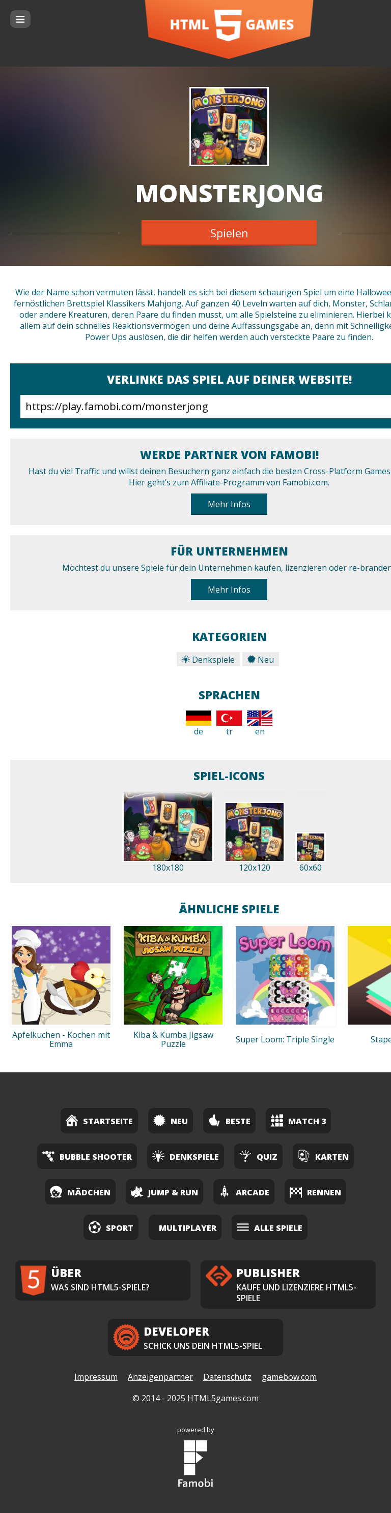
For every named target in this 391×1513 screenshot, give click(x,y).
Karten (323, 1156)
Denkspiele (208, 659)
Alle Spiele (269, 1227)
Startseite (99, 1120)
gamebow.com (289, 1376)
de (198, 724)
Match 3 (298, 1120)
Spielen (229, 232)
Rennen (315, 1191)
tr (229, 724)
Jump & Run (164, 1191)
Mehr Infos (229, 504)
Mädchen (80, 1191)
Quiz (258, 1156)
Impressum (96, 1376)
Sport (111, 1227)
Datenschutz (227, 1376)
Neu (260, 659)
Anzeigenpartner (160, 1376)
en (259, 724)
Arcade (243, 1191)
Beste (229, 1120)
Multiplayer (187, 1227)
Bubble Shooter (87, 1156)
